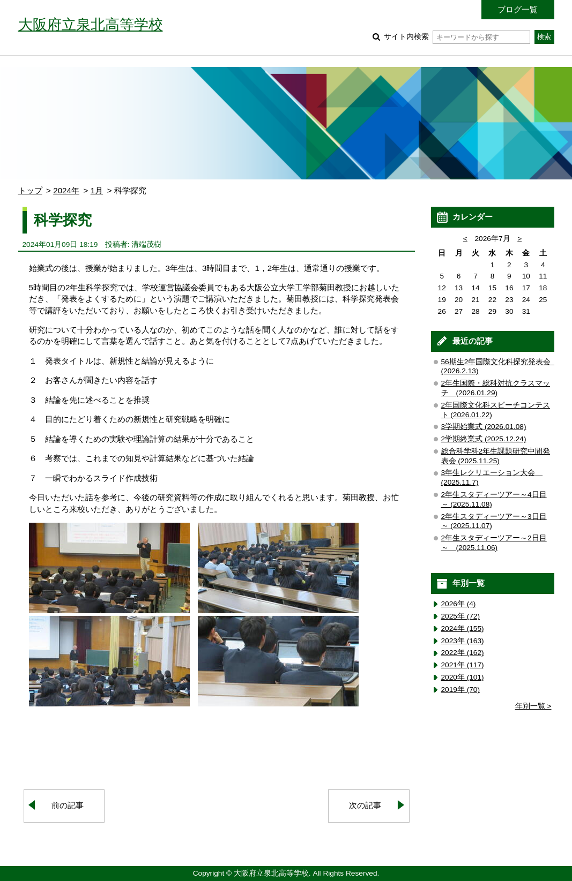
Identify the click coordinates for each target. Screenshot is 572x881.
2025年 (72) (460, 616)
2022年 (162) (462, 653)
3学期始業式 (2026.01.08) (483, 427)
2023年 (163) (462, 641)
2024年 (66, 190)
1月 (97, 190)
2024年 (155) (462, 628)
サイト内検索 (457, 37)
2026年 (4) (458, 604)
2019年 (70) (460, 690)
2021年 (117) (462, 665)
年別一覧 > (533, 706)
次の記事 (365, 805)
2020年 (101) (462, 677)
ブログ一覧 (517, 9)
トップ (30, 190)
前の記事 (67, 805)
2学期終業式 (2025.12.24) (483, 439)
